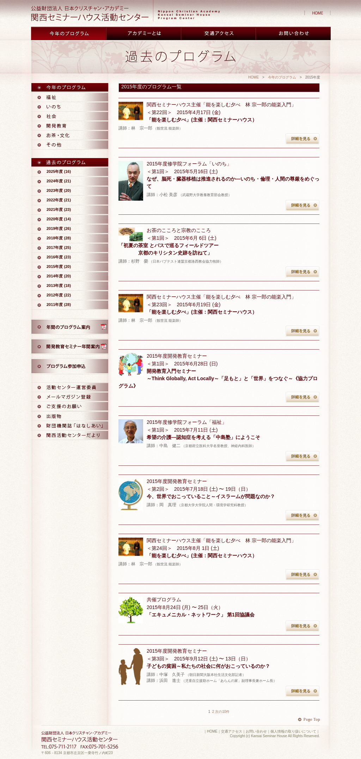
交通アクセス (231, 731)
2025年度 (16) (59, 171)
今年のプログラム (282, 77)
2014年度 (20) (59, 276)
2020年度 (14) (59, 219)
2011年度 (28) (59, 304)
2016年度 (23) (59, 257)
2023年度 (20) (59, 190)
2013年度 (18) (59, 285)
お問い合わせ (256, 731)
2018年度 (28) (59, 238)
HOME (253, 77)
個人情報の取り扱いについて (293, 731)
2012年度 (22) (59, 295)
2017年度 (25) (59, 247)
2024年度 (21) (59, 181)
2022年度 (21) (59, 200)
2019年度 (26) (59, 228)
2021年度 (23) (59, 209)
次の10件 (222, 712)
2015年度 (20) (59, 266)
